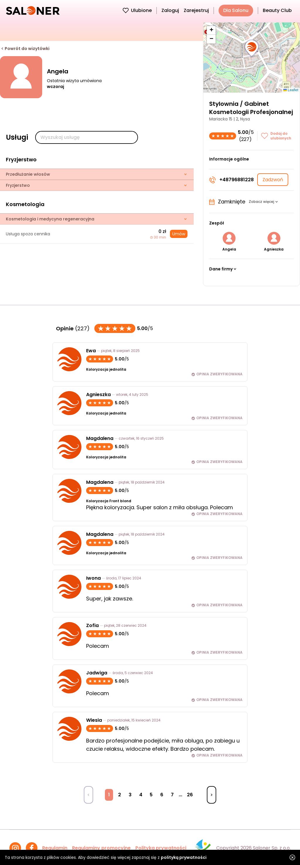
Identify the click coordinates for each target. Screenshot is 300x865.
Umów (178, 234)
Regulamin (54, 848)
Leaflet (290, 90)
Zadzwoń (272, 179)
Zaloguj (170, 10)
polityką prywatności (184, 857)
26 (190, 794)
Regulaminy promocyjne (101, 848)
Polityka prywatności (160, 848)
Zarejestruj (196, 10)
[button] (252, 48)
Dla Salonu (235, 10)
